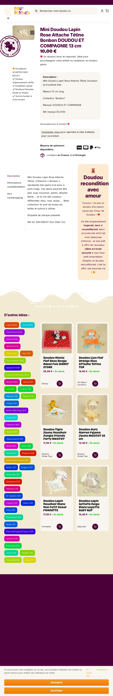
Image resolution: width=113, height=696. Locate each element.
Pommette (46, 526)
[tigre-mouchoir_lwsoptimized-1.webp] (57, 396)
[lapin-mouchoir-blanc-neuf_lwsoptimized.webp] (57, 467)
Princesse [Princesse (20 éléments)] (13, 545)
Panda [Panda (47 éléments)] (11, 453)
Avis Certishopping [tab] (14, 195)
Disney (45, 383)
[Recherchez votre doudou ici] (65, 10)
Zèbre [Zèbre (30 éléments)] (28, 503)
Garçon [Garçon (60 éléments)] (12, 432)
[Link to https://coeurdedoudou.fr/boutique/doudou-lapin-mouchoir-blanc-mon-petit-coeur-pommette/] (60, 527)
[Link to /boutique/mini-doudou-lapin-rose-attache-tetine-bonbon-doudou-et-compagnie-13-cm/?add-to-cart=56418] (95, 527)
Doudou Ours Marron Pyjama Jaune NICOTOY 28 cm (92, 434)
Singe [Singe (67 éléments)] (11, 417)
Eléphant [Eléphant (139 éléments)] (13, 367)
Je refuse (56, 690)
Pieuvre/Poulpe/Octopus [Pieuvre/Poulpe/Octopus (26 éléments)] (20, 531)
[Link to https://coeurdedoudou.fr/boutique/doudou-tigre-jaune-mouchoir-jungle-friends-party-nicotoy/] (60, 455)
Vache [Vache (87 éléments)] (28, 382)
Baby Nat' (81, 526)
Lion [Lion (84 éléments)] (10, 389)
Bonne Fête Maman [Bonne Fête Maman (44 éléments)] (17, 460)
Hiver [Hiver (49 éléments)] (26, 446)
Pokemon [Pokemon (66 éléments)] (12, 424)
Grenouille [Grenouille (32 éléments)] (13, 474)
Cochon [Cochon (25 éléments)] (12, 538)
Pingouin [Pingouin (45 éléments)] (28, 453)
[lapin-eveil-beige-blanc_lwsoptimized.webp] (92, 467)
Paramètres (103, 670)
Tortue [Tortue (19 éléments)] (11, 553)
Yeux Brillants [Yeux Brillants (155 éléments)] (15, 360)
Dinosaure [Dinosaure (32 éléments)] (13, 481)
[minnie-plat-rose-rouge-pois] (57, 324)
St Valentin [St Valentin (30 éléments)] (13, 496)
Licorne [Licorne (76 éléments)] (25, 389)
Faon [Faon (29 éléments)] (10, 510)
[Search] (36, 10)
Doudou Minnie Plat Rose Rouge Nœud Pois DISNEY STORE (56, 362)
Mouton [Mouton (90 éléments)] (12, 382)
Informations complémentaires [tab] (14, 184)
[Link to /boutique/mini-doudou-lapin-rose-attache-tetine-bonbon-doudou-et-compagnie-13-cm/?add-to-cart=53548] (95, 384)
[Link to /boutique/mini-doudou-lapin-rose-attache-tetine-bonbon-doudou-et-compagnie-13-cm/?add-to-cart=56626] (60, 384)
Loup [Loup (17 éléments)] (29, 560)
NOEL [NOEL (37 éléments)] (11, 467)
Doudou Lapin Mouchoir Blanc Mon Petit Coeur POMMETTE (55, 505)
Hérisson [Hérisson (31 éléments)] (12, 488)
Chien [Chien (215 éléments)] (11, 353)
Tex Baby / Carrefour (82, 383)
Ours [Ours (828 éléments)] (27, 325)
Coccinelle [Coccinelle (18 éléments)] (13, 560)
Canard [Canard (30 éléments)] (12, 503)
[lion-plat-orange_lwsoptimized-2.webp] (92, 324)
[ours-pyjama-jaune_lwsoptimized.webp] (92, 396)
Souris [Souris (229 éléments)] (12, 339)
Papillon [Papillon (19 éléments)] (27, 553)
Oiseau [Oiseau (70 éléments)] (11, 403)
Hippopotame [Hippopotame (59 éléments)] (14, 439)
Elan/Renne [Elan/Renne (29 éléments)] (13, 517)
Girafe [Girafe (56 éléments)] (11, 446)
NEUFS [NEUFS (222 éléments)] (12, 346)
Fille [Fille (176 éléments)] (26, 353)
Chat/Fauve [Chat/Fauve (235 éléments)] (14, 332)
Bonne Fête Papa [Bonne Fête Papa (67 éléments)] (16, 410)
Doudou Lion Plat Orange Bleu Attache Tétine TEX (91, 362)
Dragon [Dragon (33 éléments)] (27, 467)
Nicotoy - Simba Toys (47, 455)
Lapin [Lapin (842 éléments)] (11, 325)
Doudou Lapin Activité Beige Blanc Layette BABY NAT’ (89, 505)
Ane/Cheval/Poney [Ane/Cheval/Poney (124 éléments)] (17, 375)
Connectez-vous (51, 132)
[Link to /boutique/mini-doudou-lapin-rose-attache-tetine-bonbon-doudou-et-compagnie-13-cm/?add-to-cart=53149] (95, 455)
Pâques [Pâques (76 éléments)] (12, 396)
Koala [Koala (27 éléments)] (11, 524)
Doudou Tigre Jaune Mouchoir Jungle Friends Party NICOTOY (54, 434)
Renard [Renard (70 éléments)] (28, 396)
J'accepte (56, 682)
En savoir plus (89, 673)
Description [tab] (13, 175)
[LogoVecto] (17, 7)
